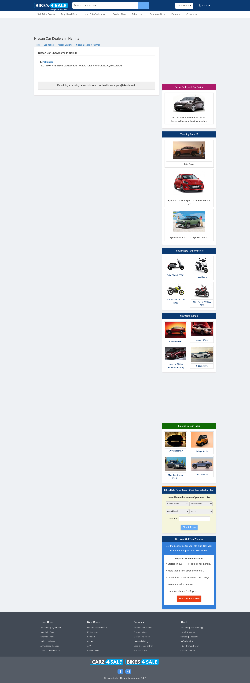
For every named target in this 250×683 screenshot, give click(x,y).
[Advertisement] (125, 26)
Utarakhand (184, 5)
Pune (52, 632)
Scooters (91, 636)
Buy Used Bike (69, 14)
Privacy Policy (192, 646)
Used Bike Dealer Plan (143, 646)
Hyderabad (56, 627)
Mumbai (44, 632)
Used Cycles (54, 650)
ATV (89, 646)
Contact (184, 636)
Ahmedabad (45, 646)
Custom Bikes (93, 650)
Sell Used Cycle (140, 650)
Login (204, 5)
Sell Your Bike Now (189, 598)
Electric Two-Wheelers (97, 627)
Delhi (42, 641)
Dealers (175, 14)
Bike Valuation (140, 632)
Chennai (44, 636)
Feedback (194, 636)
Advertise (191, 632)
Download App (197, 627)
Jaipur (56, 646)
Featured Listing (141, 641)
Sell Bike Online (46, 14)
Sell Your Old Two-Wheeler (189, 539)
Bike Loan (137, 14)
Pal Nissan (47, 62)
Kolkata (43, 650)
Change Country (187, 650)
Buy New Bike (157, 14)
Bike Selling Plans (142, 636)
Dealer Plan (119, 14)
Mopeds (90, 641)
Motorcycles (92, 632)
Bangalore (45, 627)
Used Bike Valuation (95, 14)
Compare (191, 14)
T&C (182, 646)
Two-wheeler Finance (143, 627)
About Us (184, 627)
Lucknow (51, 641)
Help (182, 632)
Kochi (52, 636)
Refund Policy (186, 641)
